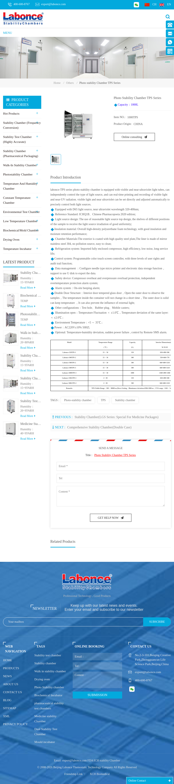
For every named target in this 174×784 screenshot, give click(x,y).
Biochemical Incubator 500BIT (30, 297)
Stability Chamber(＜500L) (30, 357)
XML (6, 716)
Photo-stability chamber (77, 400)
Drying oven (42, 679)
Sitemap (9, 708)
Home (57, 82)
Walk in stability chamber (50, 671)
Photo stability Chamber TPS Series (115, 455)
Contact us (12, 692)
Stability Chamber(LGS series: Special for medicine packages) (116, 417)
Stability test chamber (47, 655)
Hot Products (11, 113)
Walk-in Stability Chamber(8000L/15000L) (30, 335)
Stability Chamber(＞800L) (30, 380)
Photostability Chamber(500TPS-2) (30, 316)
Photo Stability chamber (49, 687)
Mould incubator (44, 742)
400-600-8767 (19, 4)
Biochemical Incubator (48, 695)
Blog (7, 700)
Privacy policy (15, 724)
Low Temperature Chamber (20, 221)
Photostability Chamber (17, 174)
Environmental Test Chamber (21, 212)
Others (70, 82)
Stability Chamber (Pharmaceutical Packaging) (20, 153)
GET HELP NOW (111, 517)
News (7, 676)
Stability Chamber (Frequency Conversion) (21, 125)
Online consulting (134, 137)
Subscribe (157, 621)
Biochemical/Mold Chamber (20, 230)
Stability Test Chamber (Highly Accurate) (17, 139)
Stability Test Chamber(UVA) (30, 403)
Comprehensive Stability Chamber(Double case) (99, 427)
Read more (28, 289)
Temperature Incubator (17, 248)
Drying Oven (11, 239)
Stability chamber (125, 400)
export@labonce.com (50, 4)
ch (150, 4)
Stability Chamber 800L (30, 275)
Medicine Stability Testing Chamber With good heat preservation (30, 426)
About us (10, 684)
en (165, 4)
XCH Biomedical (100, 774)
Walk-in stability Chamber (19, 165)
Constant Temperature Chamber (16, 200)
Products (11, 668)
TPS (103, 400)
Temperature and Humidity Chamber (20, 186)
